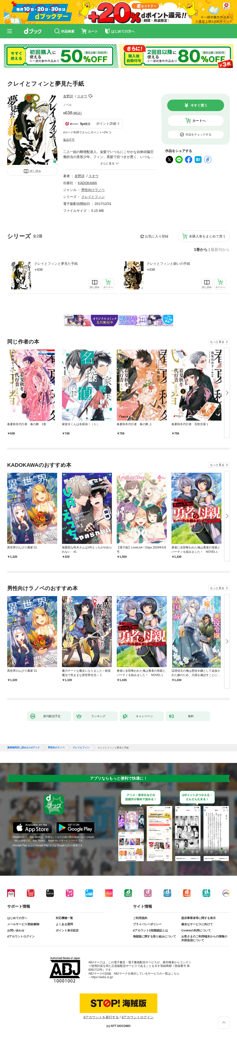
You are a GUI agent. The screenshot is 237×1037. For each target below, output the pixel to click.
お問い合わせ (15, 930)
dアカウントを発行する (101, 1017)
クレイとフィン (93, 197)
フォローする (90, 96)
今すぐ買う (199, 105)
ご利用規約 (140, 918)
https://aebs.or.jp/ (102, 977)
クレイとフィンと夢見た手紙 (56, 263)
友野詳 (68, 96)
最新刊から (220, 250)
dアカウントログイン (21, 936)
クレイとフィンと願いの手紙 (168, 263)
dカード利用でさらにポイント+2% (85, 132)
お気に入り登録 (156, 236)
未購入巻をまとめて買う (207, 236)
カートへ (199, 121)
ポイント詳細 (106, 123)
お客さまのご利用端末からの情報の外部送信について (204, 938)
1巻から (201, 250)
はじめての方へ (17, 918)
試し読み (35, 171)
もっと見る (217, 342)
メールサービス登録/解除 (23, 924)
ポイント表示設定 (67, 930)
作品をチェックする (198, 134)
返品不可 (69, 139)
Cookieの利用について (196, 930)
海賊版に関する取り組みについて (154, 936)
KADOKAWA (87, 183)
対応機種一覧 (64, 918)
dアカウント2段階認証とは (150, 930)
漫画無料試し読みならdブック (23, 747)
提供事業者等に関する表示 (198, 918)
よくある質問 (64, 924)
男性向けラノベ (93, 190)
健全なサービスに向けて (197, 924)
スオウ (82, 96)
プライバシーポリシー (147, 924)
